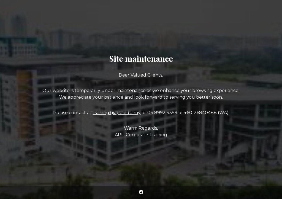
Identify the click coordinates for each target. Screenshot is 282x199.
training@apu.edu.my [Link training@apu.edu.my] (116, 112)
